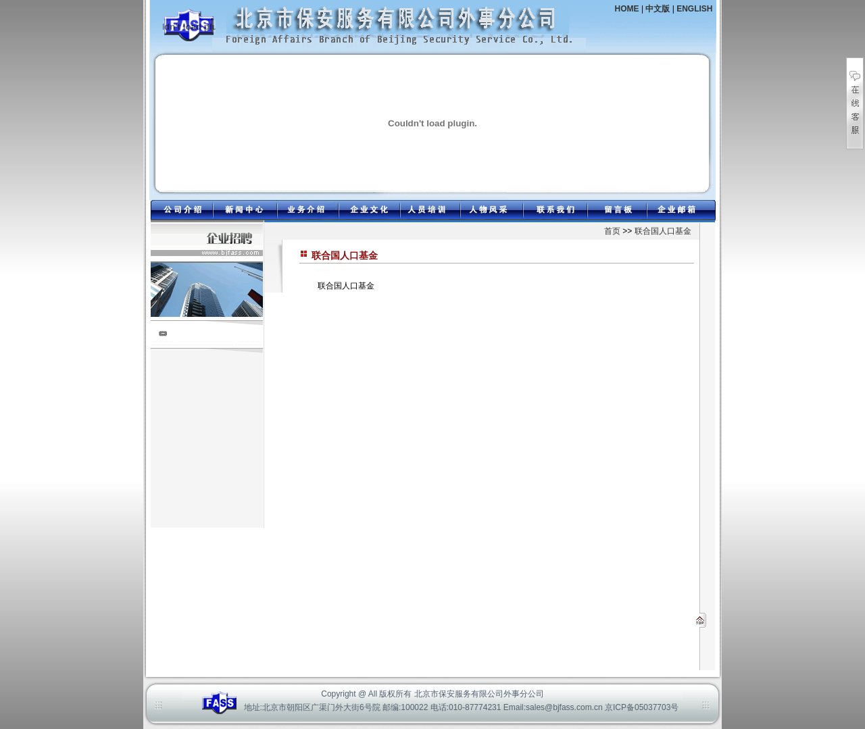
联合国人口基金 (663, 231)
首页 (612, 231)
